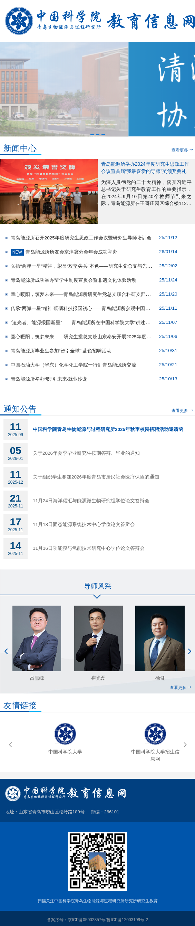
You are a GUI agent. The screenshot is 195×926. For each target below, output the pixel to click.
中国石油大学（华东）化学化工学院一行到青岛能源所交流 (72, 365)
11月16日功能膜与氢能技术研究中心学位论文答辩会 (89, 548)
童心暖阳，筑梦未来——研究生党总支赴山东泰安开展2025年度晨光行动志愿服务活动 (102, 336)
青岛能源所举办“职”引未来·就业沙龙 (48, 379)
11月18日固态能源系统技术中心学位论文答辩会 (84, 524)
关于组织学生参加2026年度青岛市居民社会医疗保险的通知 (96, 477)
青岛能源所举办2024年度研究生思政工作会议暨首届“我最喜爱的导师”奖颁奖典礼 (145, 167)
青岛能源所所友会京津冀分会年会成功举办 (63, 252)
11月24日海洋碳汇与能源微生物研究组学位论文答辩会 (91, 500)
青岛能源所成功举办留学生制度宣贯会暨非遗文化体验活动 (72, 280)
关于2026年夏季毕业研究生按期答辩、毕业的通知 (86, 453)
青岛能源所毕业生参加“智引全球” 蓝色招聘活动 (60, 350)
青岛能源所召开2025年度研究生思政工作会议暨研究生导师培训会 (80, 237)
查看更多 (182, 150)
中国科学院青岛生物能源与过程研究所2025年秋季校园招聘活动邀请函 (108, 429)
